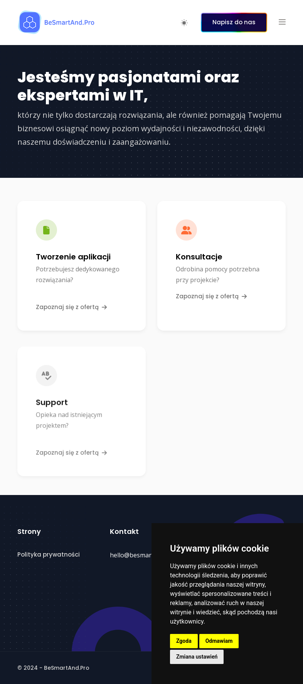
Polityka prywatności (48, 554)
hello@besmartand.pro (143, 555)
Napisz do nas (234, 22)
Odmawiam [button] (219, 641)
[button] (282, 22)
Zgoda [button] (184, 641)
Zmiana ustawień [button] (196, 657)
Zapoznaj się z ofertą (71, 307)
